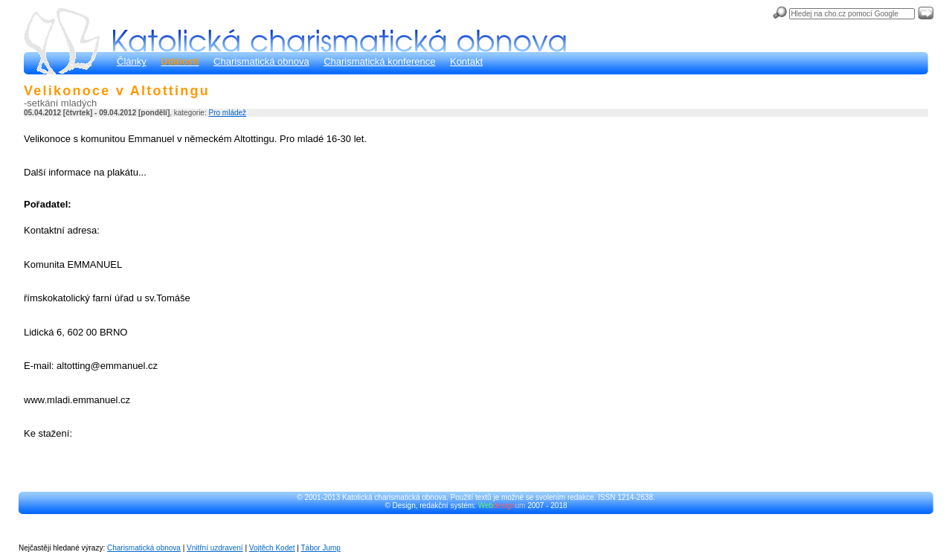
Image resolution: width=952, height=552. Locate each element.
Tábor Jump (321, 548)
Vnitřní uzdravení (215, 548)
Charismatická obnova (261, 61)
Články (132, 61)
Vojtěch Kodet (272, 548)
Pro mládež (227, 113)
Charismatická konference (379, 61)
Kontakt (466, 61)
